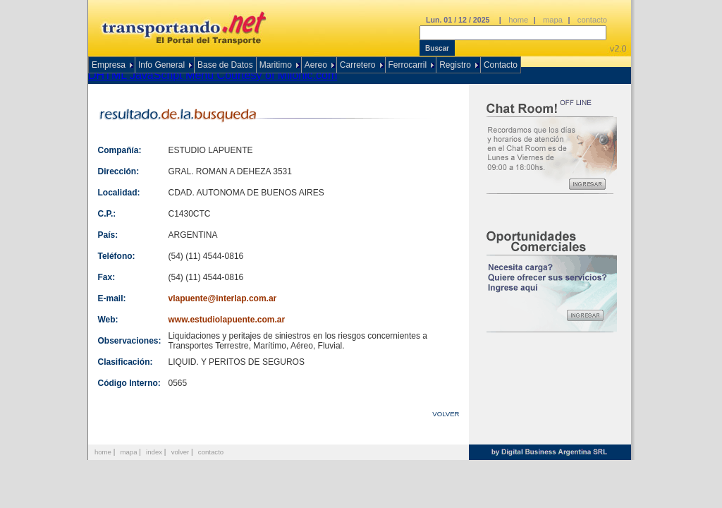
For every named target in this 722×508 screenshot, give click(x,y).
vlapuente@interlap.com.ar (223, 298)
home (518, 20)
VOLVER (445, 414)
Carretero (358, 65)
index (154, 452)
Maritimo (275, 65)
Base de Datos (225, 65)
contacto (592, 20)
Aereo (316, 65)
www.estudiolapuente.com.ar (227, 320)
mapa (553, 20)
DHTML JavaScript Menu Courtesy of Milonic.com (212, 75)
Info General (161, 65)
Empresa (109, 65)
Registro (455, 65)
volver (180, 452)
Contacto (501, 65)
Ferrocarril (407, 65)
